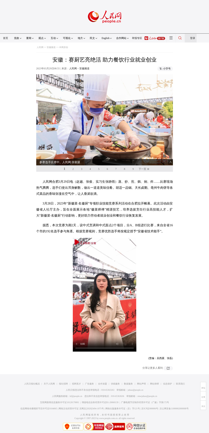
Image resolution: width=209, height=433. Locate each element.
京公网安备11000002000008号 (174, 408)
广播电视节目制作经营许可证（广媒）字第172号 (145, 402)
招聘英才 (76, 384)
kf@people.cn (76, 396)
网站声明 (141, 384)
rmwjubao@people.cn (147, 396)
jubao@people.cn (135, 390)
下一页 (142, 169)
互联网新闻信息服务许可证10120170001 (59, 402)
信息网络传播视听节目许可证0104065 (38, 408)
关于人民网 (49, 384)
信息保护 (167, 384)
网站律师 (154, 384)
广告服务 (89, 384)
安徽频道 (51, 47)
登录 (192, 38)
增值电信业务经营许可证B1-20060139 (100, 402)
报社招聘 (63, 384)
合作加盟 (102, 384)
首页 (5, 38)
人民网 (40, 47)
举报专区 (137, 38)
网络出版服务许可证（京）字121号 (122, 408)
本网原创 (63, 47)
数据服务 (128, 384)
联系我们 (180, 384)
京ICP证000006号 (149, 408)
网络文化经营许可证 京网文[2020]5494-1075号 (81, 408)
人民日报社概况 (32, 384)
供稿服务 (115, 384)
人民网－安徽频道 (79, 68)
